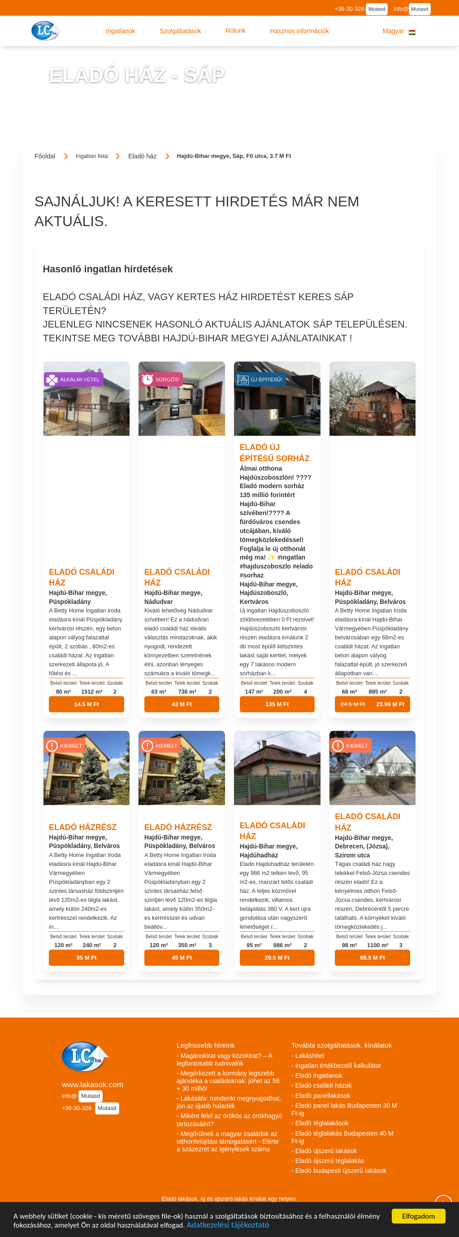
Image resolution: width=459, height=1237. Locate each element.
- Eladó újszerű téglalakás (327, 1160)
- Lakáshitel (307, 1055)
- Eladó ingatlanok (316, 1075)
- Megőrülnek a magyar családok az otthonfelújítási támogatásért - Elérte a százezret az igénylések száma (228, 1141)
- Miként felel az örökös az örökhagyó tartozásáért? (229, 1119)
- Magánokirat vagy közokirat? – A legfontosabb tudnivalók (224, 1059)
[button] (120, 31)
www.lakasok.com (92, 1084)
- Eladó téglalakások (320, 1123)
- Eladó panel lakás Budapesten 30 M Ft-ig (344, 1109)
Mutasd (376, 9)
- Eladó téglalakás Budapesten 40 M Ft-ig (342, 1137)
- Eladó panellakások (321, 1095)
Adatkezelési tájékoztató (227, 1226)
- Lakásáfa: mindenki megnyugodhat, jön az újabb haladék (229, 1102)
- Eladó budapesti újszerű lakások (338, 1170)
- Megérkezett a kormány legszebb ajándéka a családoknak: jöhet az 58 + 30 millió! (228, 1081)
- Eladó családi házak (321, 1085)
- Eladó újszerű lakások (324, 1150)
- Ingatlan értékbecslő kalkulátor (336, 1065)
